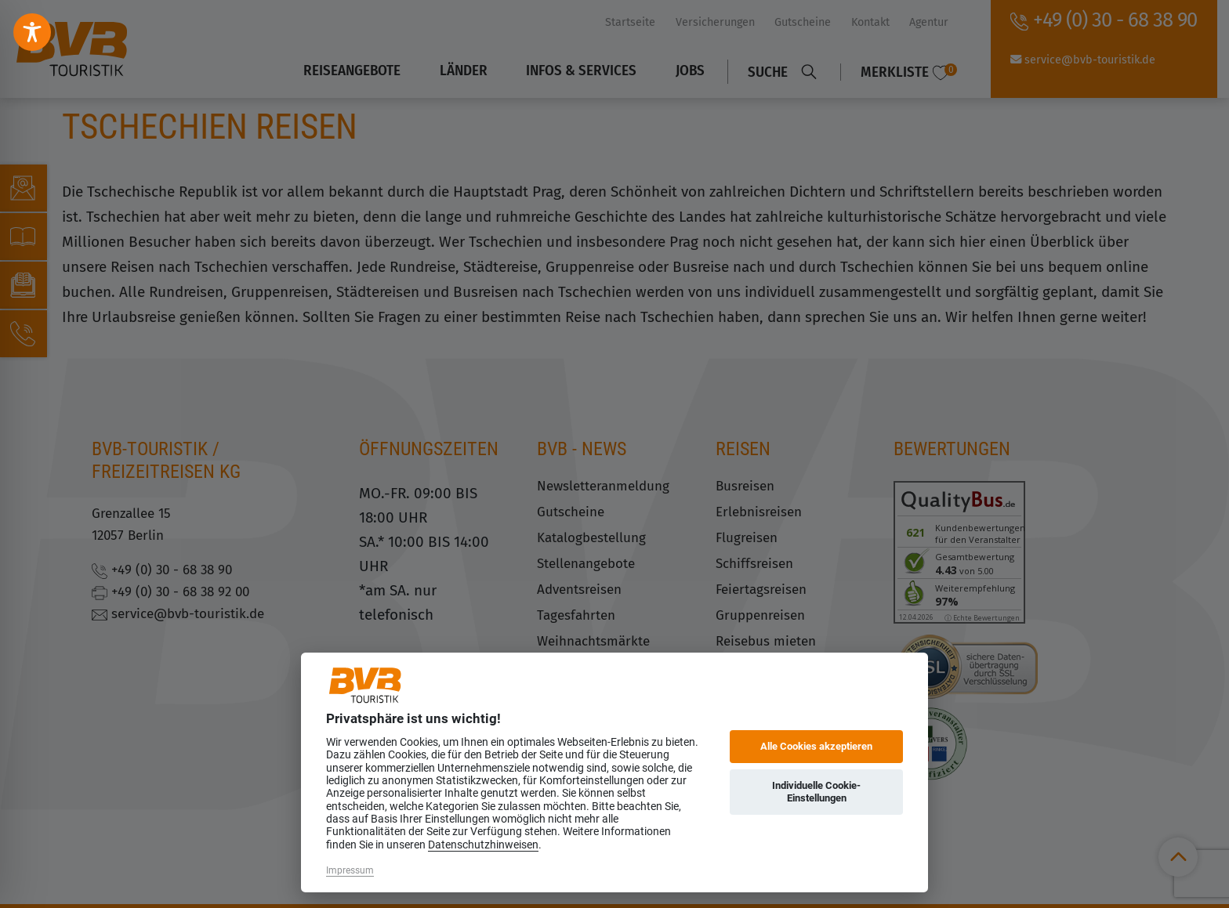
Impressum (350, 870)
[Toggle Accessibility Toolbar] (32, 32)
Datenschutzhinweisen (483, 844)
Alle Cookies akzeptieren (816, 746)
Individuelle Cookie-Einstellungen (816, 792)
